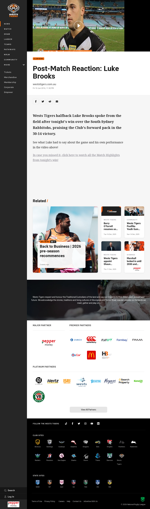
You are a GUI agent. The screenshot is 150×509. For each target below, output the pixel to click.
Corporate (9, 87)
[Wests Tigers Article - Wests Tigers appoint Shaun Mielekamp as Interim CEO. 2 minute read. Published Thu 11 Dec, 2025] (111, 257)
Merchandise (10, 77)
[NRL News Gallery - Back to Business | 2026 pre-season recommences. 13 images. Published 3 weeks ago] (65, 239)
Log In (9, 496)
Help (68, 501)
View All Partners (88, 409)
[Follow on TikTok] (66, 423)
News (7, 24)
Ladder (8, 39)
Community (11, 60)
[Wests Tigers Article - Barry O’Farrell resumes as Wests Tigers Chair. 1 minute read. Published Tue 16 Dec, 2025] (111, 222)
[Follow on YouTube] (92, 423)
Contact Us (77, 501)
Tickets (7, 72)
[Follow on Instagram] (85, 423)
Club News (38, 59)
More (14, 65)
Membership (10, 82)
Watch (8, 29)
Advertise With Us (91, 501)
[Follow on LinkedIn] (98, 423)
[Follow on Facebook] (72, 423)
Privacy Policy (49, 501)
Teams (8, 44)
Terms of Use (37, 501)
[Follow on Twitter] (79, 423)
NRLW (7, 54)
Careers (61, 501)
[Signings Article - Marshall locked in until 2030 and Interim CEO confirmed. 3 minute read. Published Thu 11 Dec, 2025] (134, 257)
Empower (8, 92)
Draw (7, 34)
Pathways (10, 49)
